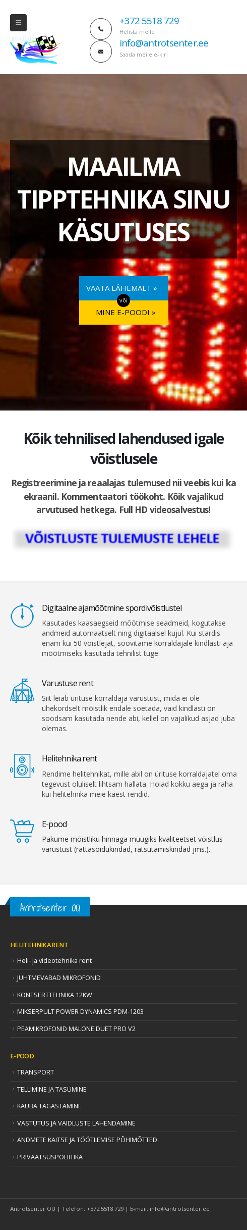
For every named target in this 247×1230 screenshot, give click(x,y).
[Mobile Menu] (18, 22)
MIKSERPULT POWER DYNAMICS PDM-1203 (80, 1011)
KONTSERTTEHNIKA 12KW (54, 995)
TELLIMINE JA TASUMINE (52, 1089)
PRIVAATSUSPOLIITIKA (50, 1157)
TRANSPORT (35, 1072)
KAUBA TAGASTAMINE (49, 1106)
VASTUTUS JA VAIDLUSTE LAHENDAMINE (76, 1123)
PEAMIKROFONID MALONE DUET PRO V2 (76, 1028)
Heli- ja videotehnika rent (54, 960)
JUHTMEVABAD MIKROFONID (59, 977)
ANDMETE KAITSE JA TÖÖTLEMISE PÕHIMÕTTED (87, 1140)
